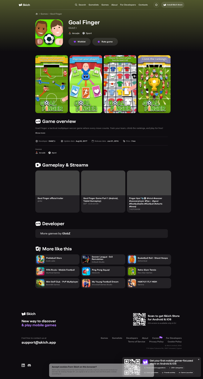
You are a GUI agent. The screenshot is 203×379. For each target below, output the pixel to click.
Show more (40, 133)
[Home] (24, 5)
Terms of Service (136, 341)
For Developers (128, 5)
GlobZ (72, 28)
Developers (132, 338)
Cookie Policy (175, 341)
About (114, 5)
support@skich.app (39, 342)
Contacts (143, 5)
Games (105, 5)
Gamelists (94, 5)
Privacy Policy (156, 341)
